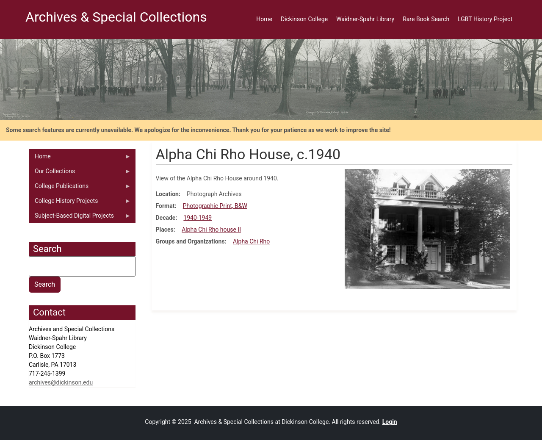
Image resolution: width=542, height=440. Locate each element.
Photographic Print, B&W (215, 205)
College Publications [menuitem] (80, 188)
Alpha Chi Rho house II (211, 229)
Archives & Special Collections (116, 17)
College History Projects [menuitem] (80, 202)
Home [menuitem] (264, 19)
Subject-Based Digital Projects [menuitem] (80, 217)
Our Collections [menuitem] (80, 173)
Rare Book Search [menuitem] (426, 19)
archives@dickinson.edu (61, 382)
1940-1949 (197, 217)
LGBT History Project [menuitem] (485, 19)
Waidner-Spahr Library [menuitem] (365, 19)
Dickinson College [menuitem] (304, 19)
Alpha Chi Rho (251, 241)
